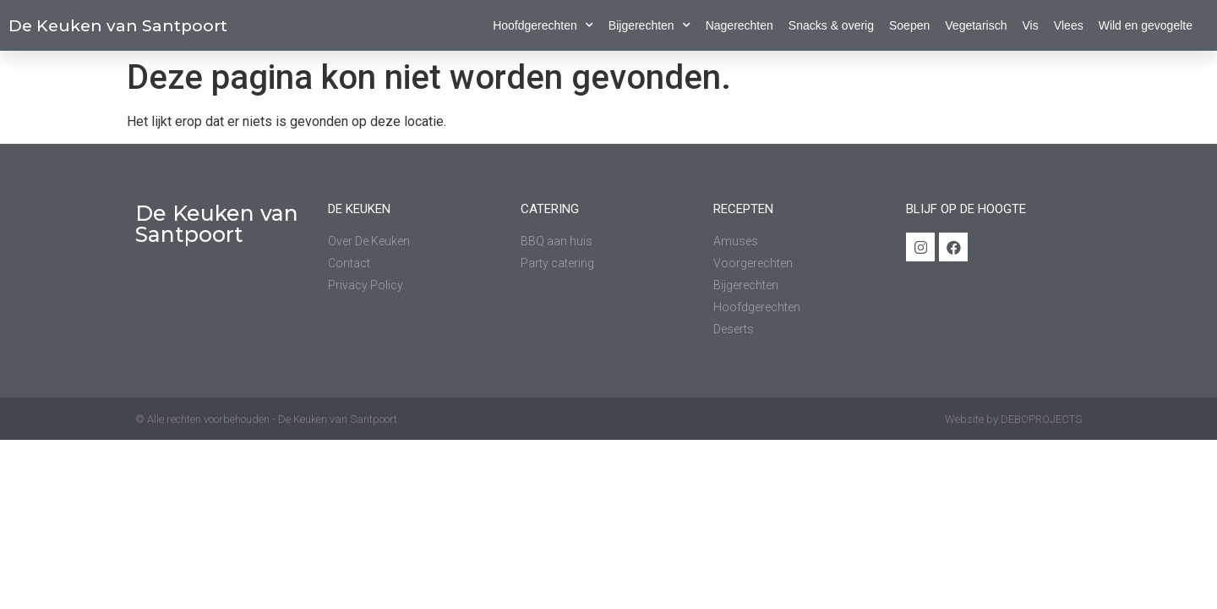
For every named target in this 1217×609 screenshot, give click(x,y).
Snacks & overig (831, 25)
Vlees (1068, 25)
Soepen (909, 25)
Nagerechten (739, 25)
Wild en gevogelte (1145, 25)
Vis (1030, 25)
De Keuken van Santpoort (117, 26)
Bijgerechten (649, 25)
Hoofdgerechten (543, 25)
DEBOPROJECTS (1041, 419)
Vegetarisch (976, 25)
